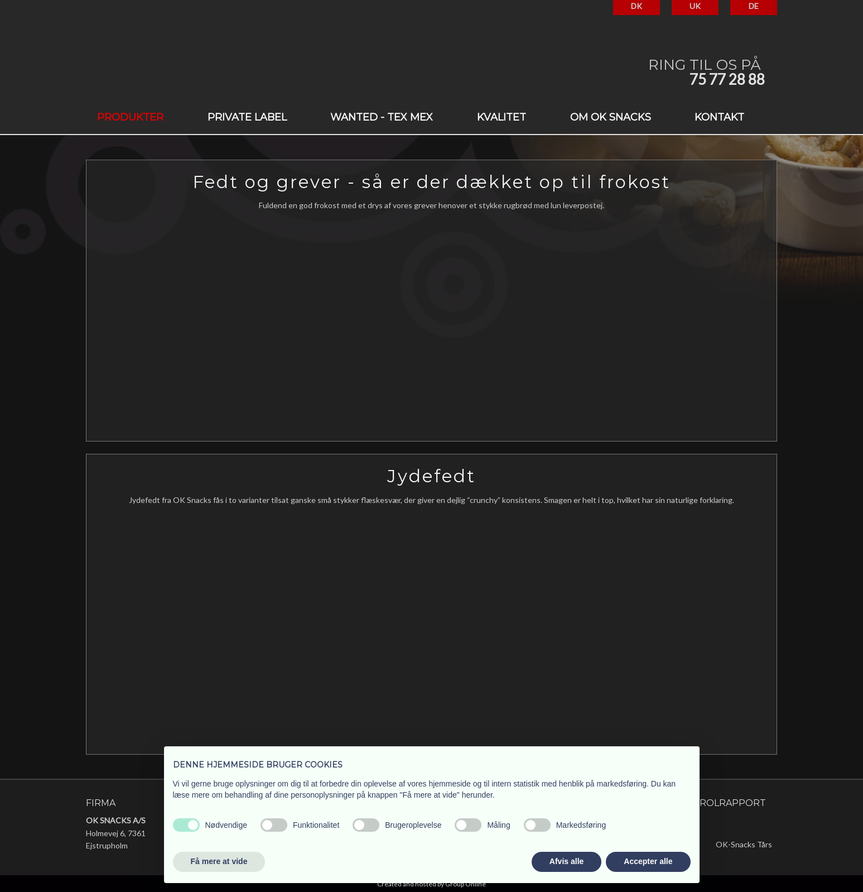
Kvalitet (501, 117)
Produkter (130, 117)
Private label (247, 117)
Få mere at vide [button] (219, 861)
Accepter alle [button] (648, 861)
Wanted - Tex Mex (381, 117)
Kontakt (719, 117)
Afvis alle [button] (566, 861)
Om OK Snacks (610, 117)
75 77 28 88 (727, 79)
